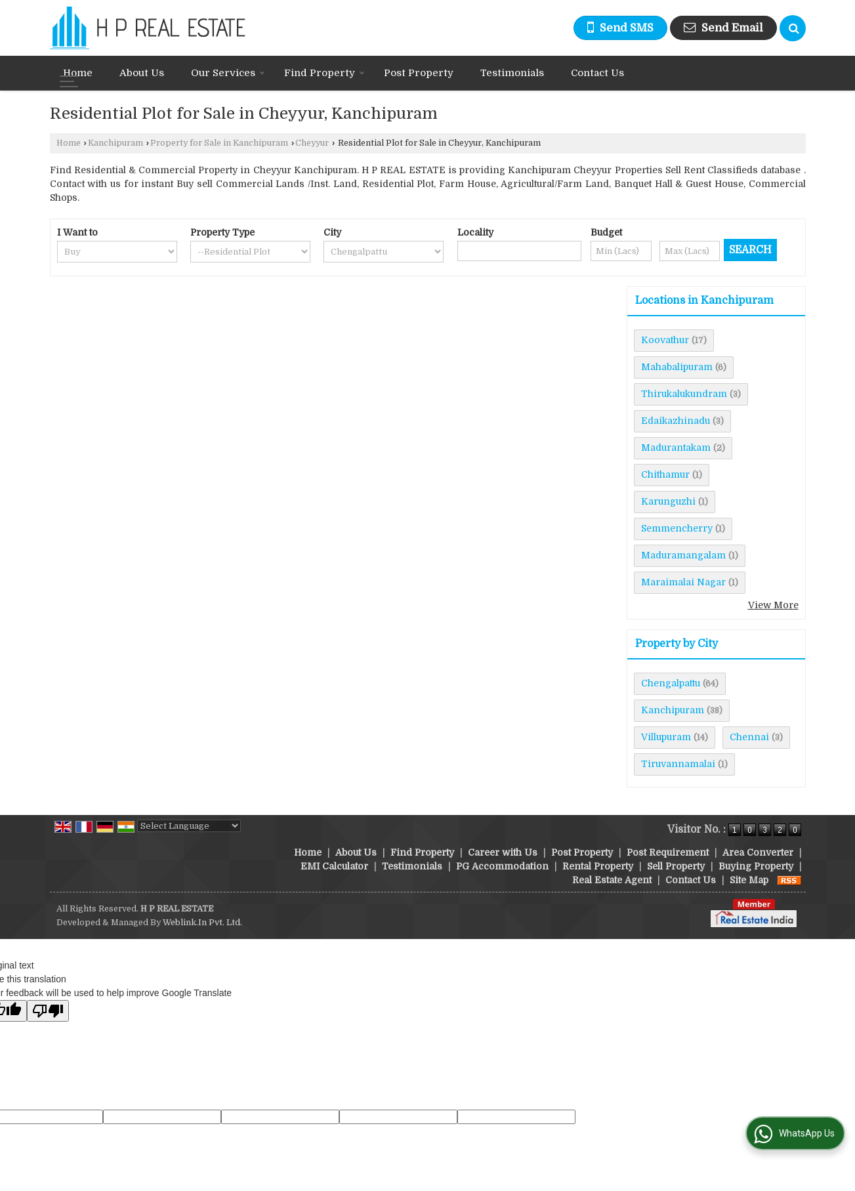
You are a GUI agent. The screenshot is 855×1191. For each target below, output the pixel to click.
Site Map (749, 880)
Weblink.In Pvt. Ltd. (202, 922)
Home (78, 73)
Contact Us (597, 73)
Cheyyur (312, 143)
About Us (141, 73)
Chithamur (665, 474)
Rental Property (597, 866)
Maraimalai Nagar (683, 582)
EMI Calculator (334, 866)
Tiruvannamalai (678, 764)
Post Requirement (668, 852)
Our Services (228, 73)
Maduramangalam (683, 555)
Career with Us (502, 852)
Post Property (418, 73)
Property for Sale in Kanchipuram (219, 143)
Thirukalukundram (684, 393)
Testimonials (512, 73)
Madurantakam (676, 447)
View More (773, 605)
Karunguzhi (668, 501)
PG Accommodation (502, 866)
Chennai (749, 737)
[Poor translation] (48, 1011)
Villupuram (666, 737)
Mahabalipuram (677, 367)
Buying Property (756, 866)
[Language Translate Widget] (189, 826)
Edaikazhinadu (675, 420)
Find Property (324, 73)
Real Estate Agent (612, 880)
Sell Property (676, 866)
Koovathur (665, 340)
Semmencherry (677, 528)
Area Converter (757, 852)
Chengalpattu (670, 683)
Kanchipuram (115, 143)
